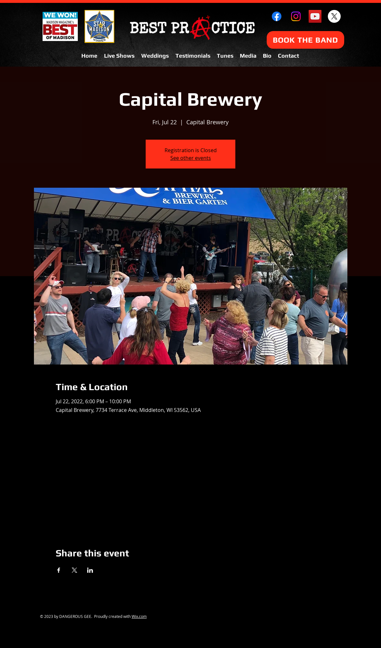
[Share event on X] (74, 570)
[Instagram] (295, 16)
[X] (334, 16)
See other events (190, 157)
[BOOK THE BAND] (305, 40)
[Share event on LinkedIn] (90, 570)
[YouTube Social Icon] (315, 16)
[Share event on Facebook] (59, 570)
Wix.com (139, 616)
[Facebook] (276, 16)
